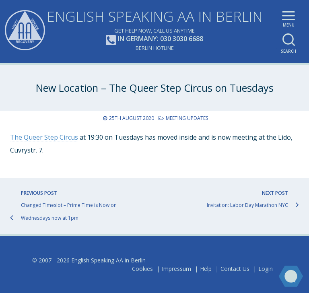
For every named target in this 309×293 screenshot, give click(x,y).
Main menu (288, 20)
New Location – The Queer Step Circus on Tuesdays (155, 88)
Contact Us (234, 268)
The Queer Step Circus (44, 137)
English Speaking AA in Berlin (155, 16)
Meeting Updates (187, 118)
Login (265, 268)
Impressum (176, 268)
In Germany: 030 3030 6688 (154, 39)
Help (206, 268)
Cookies (142, 268)
